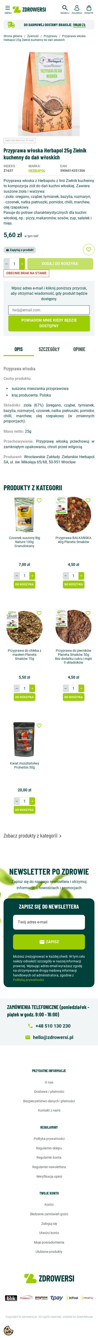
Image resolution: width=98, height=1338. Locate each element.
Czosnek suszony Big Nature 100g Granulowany (24, 542)
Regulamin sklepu (49, 1148)
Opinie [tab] (79, 349)
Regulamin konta (49, 1157)
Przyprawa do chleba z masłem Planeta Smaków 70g (24, 655)
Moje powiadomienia (49, 1242)
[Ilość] (14, 264)
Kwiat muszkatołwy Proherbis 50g (24, 765)
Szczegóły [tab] (49, 349)
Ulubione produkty (49, 1252)
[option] (49, 92)
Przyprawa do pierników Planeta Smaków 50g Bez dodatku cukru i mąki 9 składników (73, 656)
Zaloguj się (49, 1223)
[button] (65, 9)
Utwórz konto (49, 1233)
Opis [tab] (18, 349)
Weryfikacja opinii (49, 1176)
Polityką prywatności (28, 980)
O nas (49, 1082)
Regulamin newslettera (49, 1167)
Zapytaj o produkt (19, 250)
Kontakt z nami (49, 1110)
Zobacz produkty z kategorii (33, 835)
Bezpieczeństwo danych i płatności (49, 1101)
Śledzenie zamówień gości (49, 1214)
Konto (49, 1204)
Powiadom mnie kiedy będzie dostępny (49, 323)
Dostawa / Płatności (49, 1091)
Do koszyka (24, 584)
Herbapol (37, 170)
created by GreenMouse (78, 1316)
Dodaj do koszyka (60, 263)
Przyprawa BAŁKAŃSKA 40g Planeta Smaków (73, 540)
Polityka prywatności (49, 1139)
